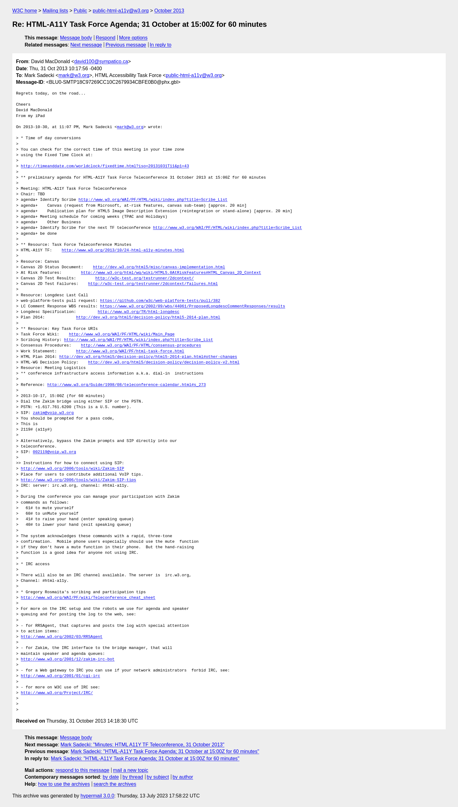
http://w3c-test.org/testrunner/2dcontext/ (144, 278)
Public (80, 10)
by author (182, 777)
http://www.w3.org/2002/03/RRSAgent (62, 637)
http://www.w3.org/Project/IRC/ (57, 693)
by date (111, 777)
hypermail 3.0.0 (97, 795)
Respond (106, 37)
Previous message (126, 44)
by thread (133, 777)
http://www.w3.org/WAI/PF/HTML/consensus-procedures (141, 345)
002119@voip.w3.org (54, 452)
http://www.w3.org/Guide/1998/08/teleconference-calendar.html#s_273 (126, 385)
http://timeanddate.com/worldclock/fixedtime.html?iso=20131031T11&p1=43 (105, 166)
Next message (86, 44)
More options (133, 37)
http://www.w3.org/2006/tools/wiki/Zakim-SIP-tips (78, 480)
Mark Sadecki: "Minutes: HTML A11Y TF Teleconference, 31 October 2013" (143, 744)
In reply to (160, 44)
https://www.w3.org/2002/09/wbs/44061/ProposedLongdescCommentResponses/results (192, 306)
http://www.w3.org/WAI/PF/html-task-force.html (130, 351)
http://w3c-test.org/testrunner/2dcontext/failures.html (153, 284)
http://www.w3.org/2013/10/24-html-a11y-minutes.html (123, 250)
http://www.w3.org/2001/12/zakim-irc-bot (68, 659)
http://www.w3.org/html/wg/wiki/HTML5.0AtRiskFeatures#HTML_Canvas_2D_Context (171, 273)
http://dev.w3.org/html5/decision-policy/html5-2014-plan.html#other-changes (148, 357)
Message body (76, 37)
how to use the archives (64, 784)
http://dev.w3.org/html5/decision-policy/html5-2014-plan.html (148, 317)
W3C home (24, 10)
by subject (158, 777)
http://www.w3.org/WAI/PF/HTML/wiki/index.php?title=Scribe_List (153, 200)
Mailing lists (55, 10)
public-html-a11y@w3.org (121, 10)
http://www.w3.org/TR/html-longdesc (138, 312)
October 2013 (169, 10)
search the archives (115, 784)
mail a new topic (130, 770)
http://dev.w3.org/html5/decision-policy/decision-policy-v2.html (163, 362)
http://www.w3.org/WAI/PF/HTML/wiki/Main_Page (122, 334)
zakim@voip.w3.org (53, 413)
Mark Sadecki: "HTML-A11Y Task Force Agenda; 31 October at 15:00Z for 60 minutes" (165, 751)
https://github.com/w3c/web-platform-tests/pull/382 (160, 301)
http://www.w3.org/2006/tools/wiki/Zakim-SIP (72, 469)
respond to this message (82, 770)
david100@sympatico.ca (101, 61)
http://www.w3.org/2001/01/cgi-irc (60, 676)
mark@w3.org (74, 75)
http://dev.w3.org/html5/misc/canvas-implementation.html (159, 267)
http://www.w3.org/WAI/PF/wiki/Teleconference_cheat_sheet (88, 598)
